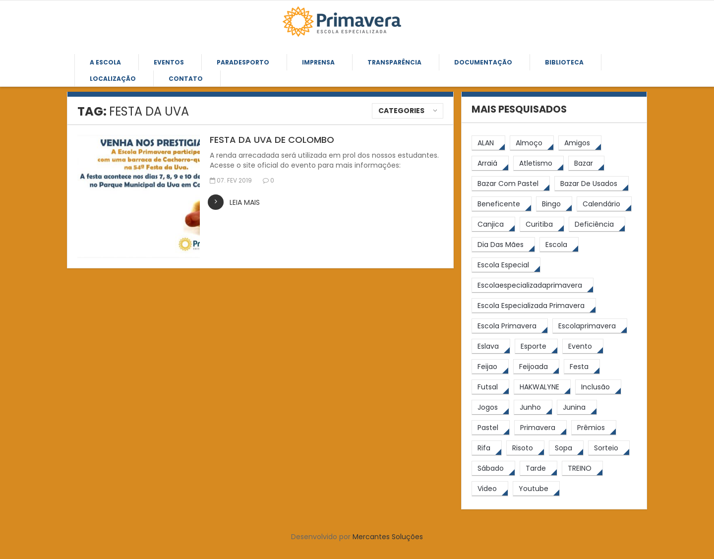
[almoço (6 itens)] (532, 143)
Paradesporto (243, 62)
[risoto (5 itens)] (525, 448)
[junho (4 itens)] (533, 407)
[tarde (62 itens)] (538, 468)
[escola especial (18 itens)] (506, 265)
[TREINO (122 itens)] (582, 468)
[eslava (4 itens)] (491, 346)
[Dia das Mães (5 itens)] (503, 244)
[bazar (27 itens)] (586, 163)
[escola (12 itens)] (559, 244)
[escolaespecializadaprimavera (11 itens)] (533, 285)
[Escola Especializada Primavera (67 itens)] (534, 305)
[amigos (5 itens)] (579, 143)
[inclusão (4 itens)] (598, 387)
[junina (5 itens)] (577, 407)
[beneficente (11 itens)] (502, 204)
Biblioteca (564, 62)
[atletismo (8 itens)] (538, 163)
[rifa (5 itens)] (487, 448)
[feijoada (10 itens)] (536, 366)
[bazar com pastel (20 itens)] (511, 183)
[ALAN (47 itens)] (488, 143)
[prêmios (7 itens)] (593, 427)
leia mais (245, 202)
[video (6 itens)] (490, 489)
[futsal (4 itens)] (490, 387)
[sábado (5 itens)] (493, 468)
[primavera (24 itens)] (540, 427)
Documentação (483, 62)
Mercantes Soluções (388, 537)
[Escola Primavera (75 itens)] (510, 326)
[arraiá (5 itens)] (490, 163)
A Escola (105, 62)
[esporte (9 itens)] (536, 346)
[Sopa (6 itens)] (566, 448)
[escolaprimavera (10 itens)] (589, 326)
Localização (113, 78)
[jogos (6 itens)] (490, 407)
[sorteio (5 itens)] (609, 448)
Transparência (394, 62)
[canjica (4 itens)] (493, 224)
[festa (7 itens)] (582, 366)
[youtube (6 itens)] (536, 489)
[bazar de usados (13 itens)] (591, 183)
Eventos (169, 62)
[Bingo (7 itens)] (554, 204)
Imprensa (318, 62)
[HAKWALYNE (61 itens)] (542, 387)
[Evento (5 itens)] (582, 346)
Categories (401, 111)
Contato (186, 78)
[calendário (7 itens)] (604, 204)
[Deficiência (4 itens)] (597, 224)
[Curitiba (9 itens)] (542, 224)
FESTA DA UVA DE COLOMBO (272, 139)
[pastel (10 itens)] (491, 427)
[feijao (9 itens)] (490, 366)
